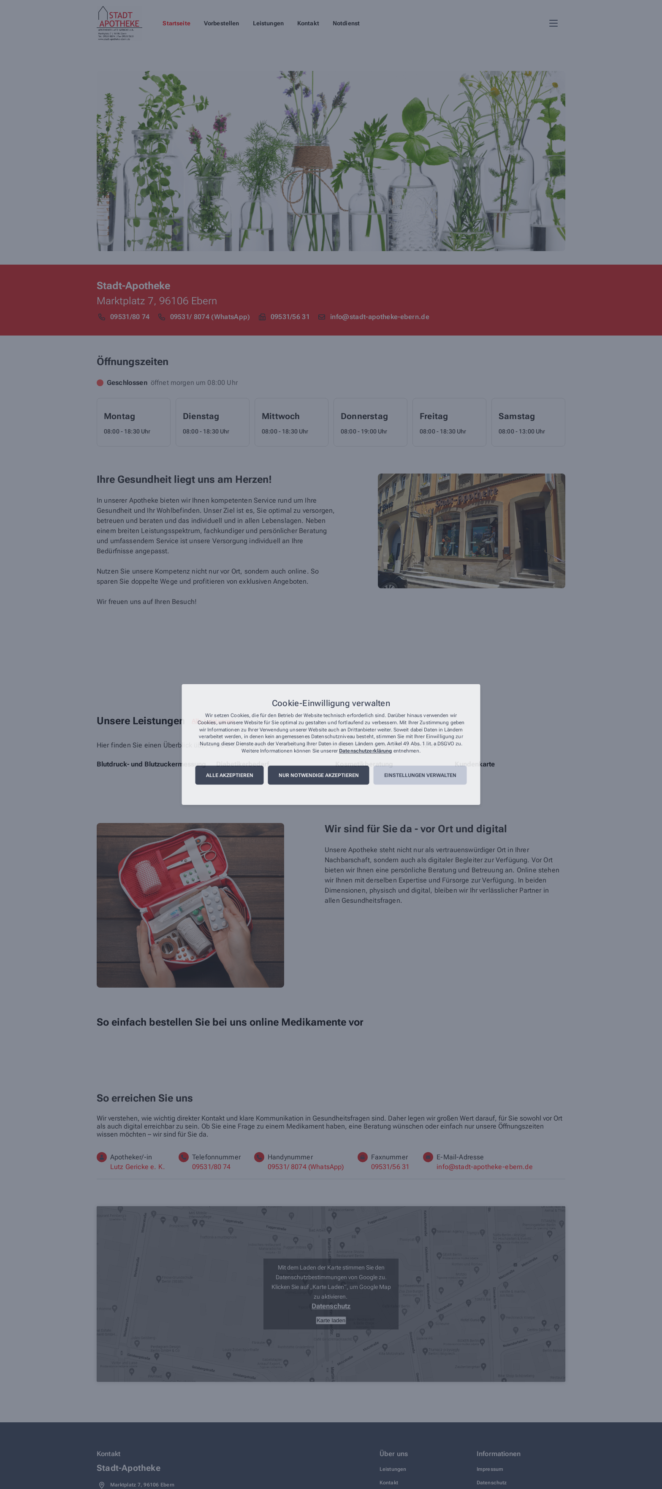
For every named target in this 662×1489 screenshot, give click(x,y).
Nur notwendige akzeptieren (319, 775)
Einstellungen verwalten (420, 775)
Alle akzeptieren (229, 775)
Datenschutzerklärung (365, 751)
